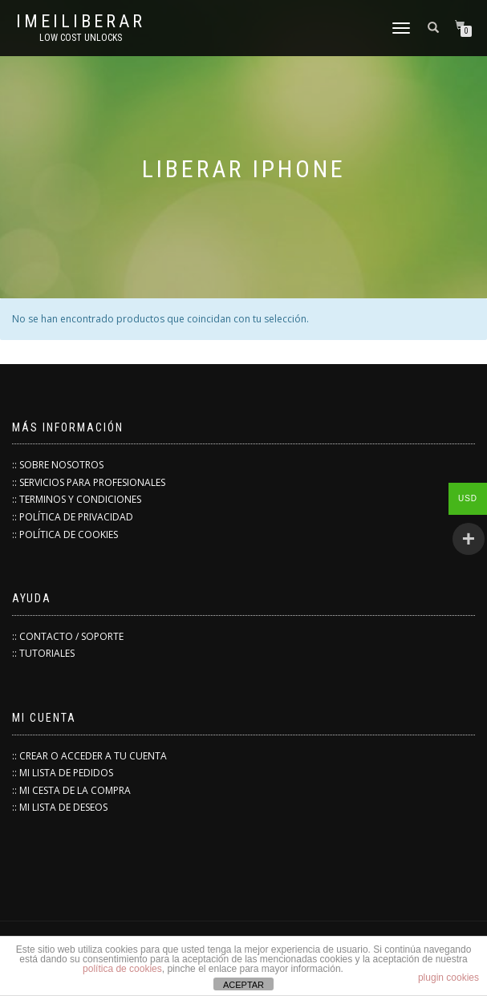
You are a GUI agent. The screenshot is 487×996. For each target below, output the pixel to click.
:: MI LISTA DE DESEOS (60, 807)
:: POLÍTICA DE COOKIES (65, 534)
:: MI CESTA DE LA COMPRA (71, 790)
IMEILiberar (80, 21)
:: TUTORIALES (43, 653)
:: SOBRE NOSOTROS (57, 465)
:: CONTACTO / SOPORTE (68, 636)
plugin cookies (448, 977)
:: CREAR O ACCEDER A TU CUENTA (89, 756)
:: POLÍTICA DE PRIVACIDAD (72, 517)
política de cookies (122, 968)
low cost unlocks (80, 37)
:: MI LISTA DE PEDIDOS (62, 772)
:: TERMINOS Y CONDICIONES (76, 499)
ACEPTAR (243, 985)
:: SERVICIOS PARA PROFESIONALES (88, 482)
